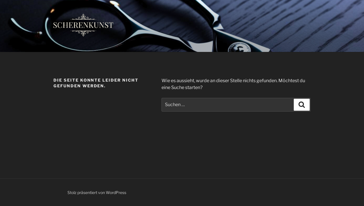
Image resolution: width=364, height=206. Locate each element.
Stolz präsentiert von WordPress (96, 192)
